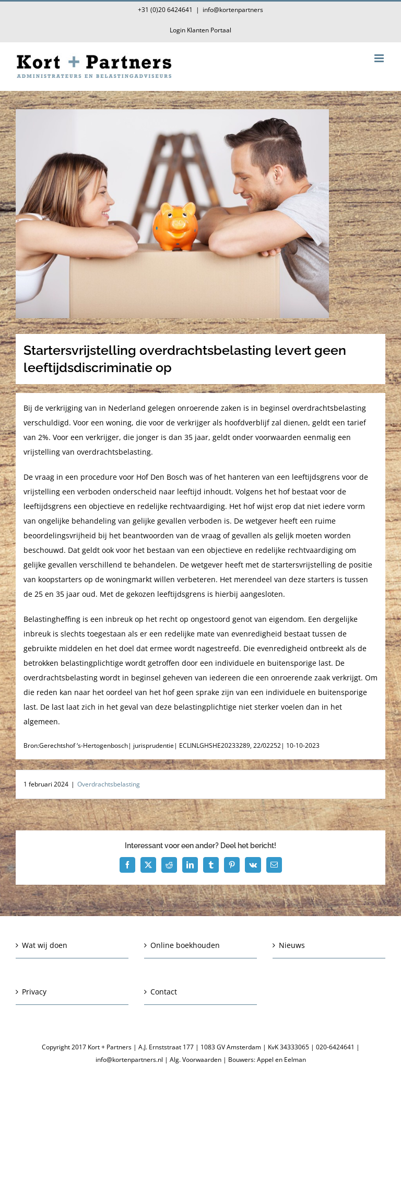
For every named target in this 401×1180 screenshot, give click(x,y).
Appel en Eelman (281, 1059)
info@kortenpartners (233, 9)
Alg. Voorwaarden (195, 1059)
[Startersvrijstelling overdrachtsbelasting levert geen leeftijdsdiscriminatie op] (200, 213)
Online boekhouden (185, 945)
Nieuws (292, 945)
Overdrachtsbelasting (108, 784)
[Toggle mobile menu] (379, 58)
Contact (163, 992)
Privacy (34, 992)
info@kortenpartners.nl (129, 1059)
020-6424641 (335, 1047)
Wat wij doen (44, 945)
